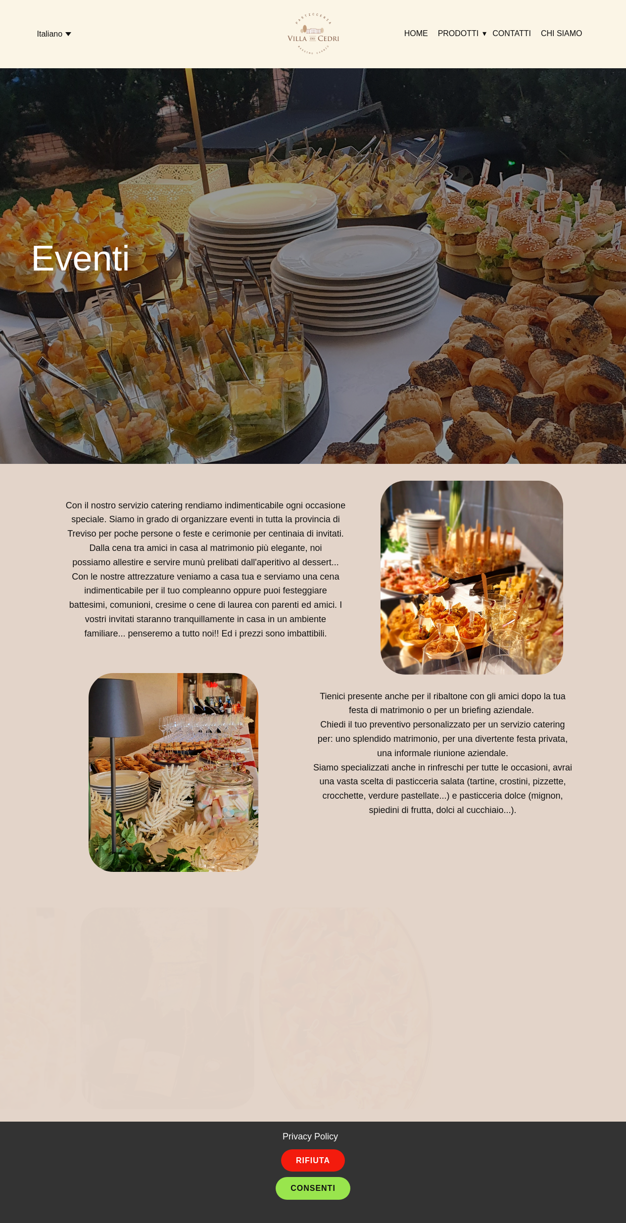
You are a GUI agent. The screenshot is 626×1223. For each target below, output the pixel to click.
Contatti (511, 33)
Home (416, 33)
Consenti (313, 1188)
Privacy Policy (310, 1136)
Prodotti (458, 33)
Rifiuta (313, 1160)
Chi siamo (561, 33)
